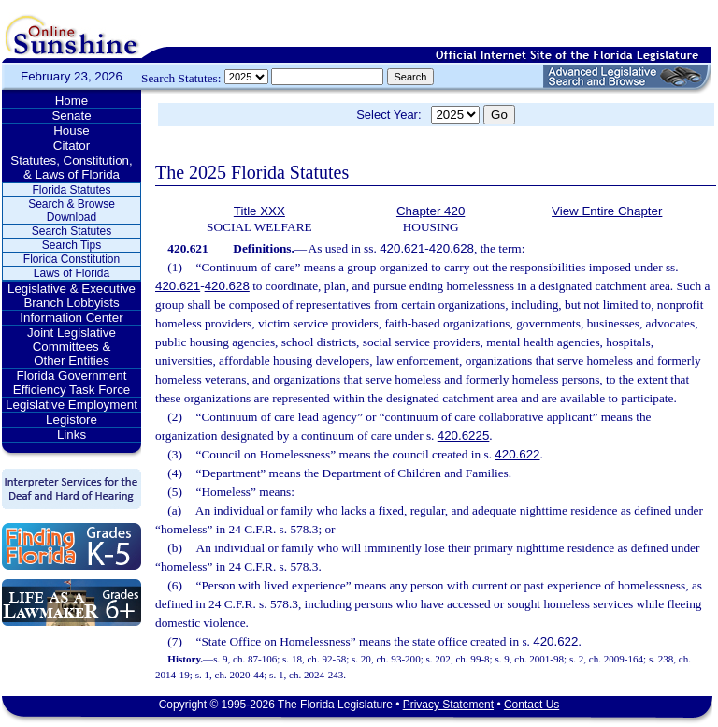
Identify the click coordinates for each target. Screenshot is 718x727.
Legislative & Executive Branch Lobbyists (71, 296)
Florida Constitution (71, 259)
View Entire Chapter (607, 211)
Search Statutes (71, 231)
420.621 (402, 248)
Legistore (71, 420)
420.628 (451, 248)
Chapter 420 (430, 211)
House (71, 131)
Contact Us (531, 704)
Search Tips (71, 245)
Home (72, 101)
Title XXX (259, 211)
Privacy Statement (448, 704)
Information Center (71, 318)
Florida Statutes (71, 189)
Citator (71, 145)
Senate (71, 116)
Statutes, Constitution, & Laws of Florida (71, 167)
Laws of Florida (71, 273)
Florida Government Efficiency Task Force (71, 383)
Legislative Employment (71, 405)
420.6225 (464, 436)
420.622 (517, 454)
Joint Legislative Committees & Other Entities (71, 347)
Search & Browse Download (71, 210)
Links (71, 435)
